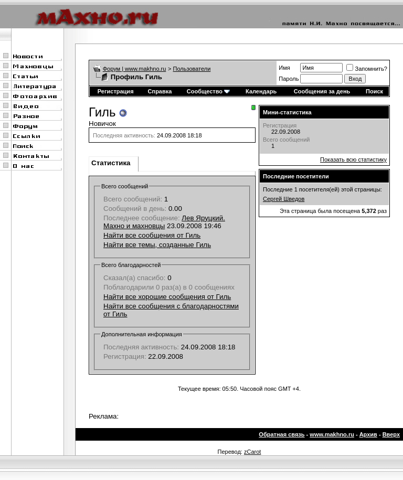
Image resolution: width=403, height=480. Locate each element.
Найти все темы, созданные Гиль (157, 245)
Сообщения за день (322, 91)
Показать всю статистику (353, 159)
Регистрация (116, 91)
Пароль (289, 79)
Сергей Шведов (283, 199)
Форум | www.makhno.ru (134, 69)
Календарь (261, 91)
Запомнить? (366, 69)
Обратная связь (281, 434)
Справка (160, 91)
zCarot (252, 452)
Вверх (391, 434)
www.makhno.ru (332, 434)
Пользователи (192, 69)
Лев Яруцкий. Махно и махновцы (164, 222)
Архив (368, 434)
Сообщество (208, 91)
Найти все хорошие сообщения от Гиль (167, 297)
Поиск (374, 91)
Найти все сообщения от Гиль (151, 235)
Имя (284, 68)
